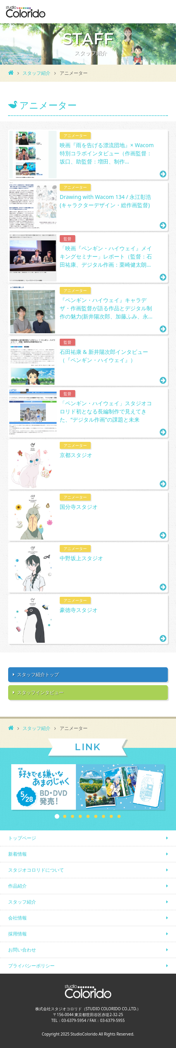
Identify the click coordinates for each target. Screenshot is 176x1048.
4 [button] (80, 816)
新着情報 (17, 854)
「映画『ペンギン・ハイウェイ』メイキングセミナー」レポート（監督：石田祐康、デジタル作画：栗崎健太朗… (106, 256)
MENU (164, 11)
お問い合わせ (22, 949)
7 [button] (103, 816)
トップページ (22, 838)
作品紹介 (17, 886)
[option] (87, 787)
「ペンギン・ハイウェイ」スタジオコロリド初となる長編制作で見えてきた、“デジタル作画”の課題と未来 (106, 411)
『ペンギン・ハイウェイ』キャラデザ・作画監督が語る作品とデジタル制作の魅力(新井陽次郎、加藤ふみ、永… (106, 308)
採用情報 (17, 933)
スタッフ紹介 (36, 73)
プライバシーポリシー (31, 965)
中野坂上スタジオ (81, 558)
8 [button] (111, 816)
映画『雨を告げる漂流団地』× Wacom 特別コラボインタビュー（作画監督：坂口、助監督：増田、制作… (107, 153)
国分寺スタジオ (79, 506)
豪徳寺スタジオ (79, 610)
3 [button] (72, 816)
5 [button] (88, 816)
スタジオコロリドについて (36, 870)
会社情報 (17, 917)
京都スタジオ (76, 455)
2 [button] (64, 816)
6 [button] (95, 816)
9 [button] (119, 816)
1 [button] (57, 816)
